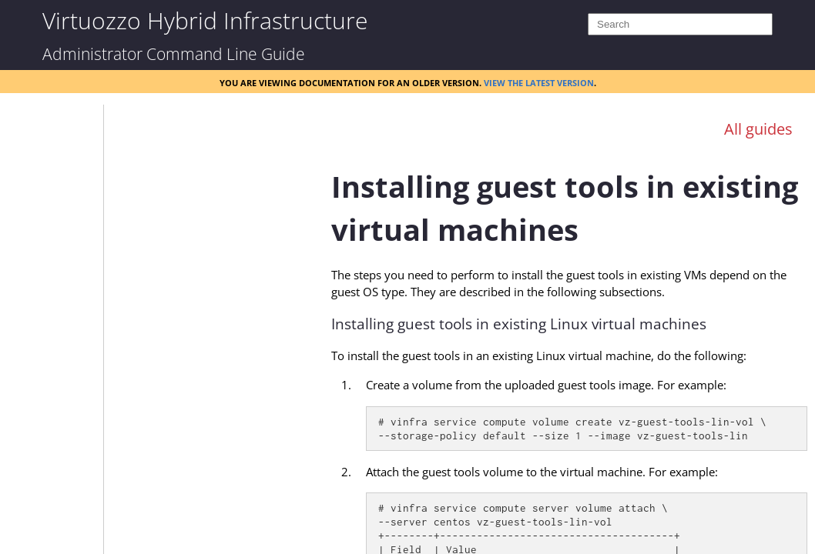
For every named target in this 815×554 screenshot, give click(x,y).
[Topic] (569, 348)
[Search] (680, 24)
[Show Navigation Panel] (278, 117)
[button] (73, 119)
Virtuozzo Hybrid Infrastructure (204, 20)
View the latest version (539, 81)
